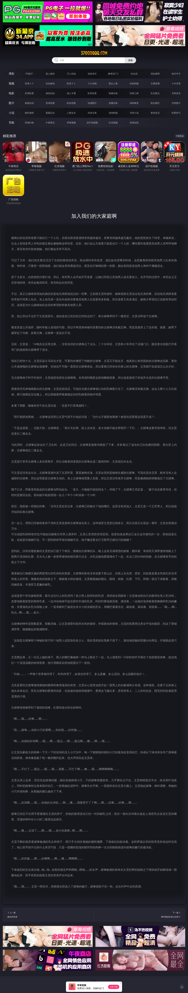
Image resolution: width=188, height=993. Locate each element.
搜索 (130, 60)
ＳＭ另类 (176, 83)
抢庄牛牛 (176, 73)
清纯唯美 (134, 103)
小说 (11, 113)
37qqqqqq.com (94, 53)
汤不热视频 (92, 122)
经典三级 (134, 93)
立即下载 (114, 986)
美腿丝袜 (113, 103)
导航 (11, 122)
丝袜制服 (134, 83)
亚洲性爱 (29, 93)
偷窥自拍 (29, 103)
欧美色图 (71, 103)
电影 (11, 93)
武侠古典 (92, 112)
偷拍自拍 (50, 93)
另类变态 (176, 93)
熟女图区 (155, 103)
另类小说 (134, 112)
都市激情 (29, 112)
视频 (11, 83)
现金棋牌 (155, 73)
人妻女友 (71, 112)
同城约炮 (29, 122)
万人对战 (71, 73)
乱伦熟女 (155, 93)
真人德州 (50, 73)
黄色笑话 (155, 112)
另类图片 (176, 103)
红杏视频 (113, 122)
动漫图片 (92, 103)
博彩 (11, 73)
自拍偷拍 (50, 83)
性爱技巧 (176, 112)
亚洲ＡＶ (29, 83)
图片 (11, 103)
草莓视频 (71, 122)
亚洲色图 (50, 103)
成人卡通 (71, 93)
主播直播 (155, 83)
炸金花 (134, 73)
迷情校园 (113, 112)
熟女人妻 (113, 83)
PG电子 (29, 73)
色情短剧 (134, 122)
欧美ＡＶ (71, 83)
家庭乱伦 (50, 112)
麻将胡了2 (113, 73)
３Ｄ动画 (92, 83)
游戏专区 (92, 73)
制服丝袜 (113, 93)
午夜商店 (50, 122)
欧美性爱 (92, 93)
